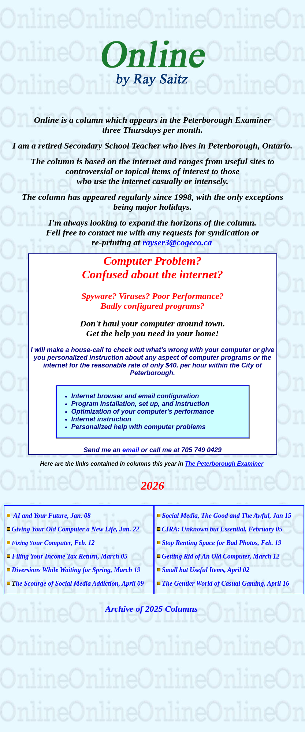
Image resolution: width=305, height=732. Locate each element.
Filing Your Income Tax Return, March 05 (68, 556)
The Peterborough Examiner (224, 464)
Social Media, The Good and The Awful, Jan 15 (226, 515)
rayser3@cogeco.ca (177, 242)
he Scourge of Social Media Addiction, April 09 (80, 583)
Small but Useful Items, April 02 (205, 570)
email (131, 450)
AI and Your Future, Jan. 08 (51, 515)
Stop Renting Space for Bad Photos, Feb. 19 (222, 542)
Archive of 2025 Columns (152, 609)
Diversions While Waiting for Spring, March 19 (76, 570)
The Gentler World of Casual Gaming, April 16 (225, 583)
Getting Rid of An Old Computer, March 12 (220, 556)
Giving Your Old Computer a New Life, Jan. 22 (76, 529)
